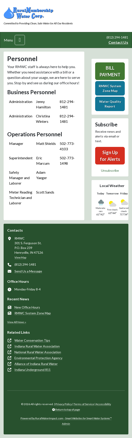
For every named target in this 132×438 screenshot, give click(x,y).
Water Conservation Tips (32, 340)
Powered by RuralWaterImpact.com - (66, 418)
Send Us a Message (28, 271)
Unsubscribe (110, 170)
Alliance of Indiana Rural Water (36, 364)
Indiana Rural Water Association (37, 346)
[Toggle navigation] (20, 40)
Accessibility (103, 404)
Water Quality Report (110, 104)
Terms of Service (84, 404)
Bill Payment (109, 71)
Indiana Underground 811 (32, 370)
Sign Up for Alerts (110, 156)
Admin (66, 423)
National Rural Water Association (37, 352)
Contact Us (118, 42)
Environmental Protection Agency (38, 358)
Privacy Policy (63, 404)
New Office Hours (27, 307)
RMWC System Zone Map (110, 88)
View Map (20, 257)
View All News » (16, 322)
